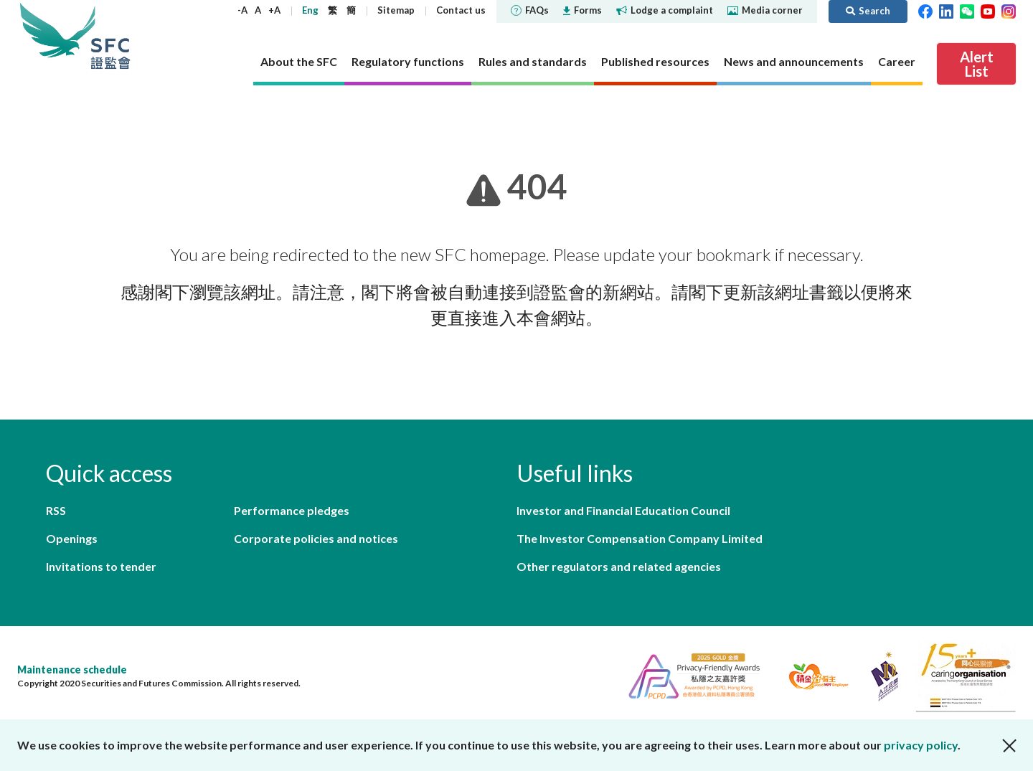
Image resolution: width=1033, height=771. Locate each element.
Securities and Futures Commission (110, 35)
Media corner (765, 10)
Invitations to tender (101, 566)
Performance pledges (291, 510)
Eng (310, 10)
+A (274, 10)
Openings (72, 538)
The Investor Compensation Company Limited (639, 538)
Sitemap (396, 10)
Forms (582, 10)
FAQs (530, 10)
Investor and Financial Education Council (623, 510)
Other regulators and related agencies (618, 566)
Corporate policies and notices (316, 538)
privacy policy (921, 745)
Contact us (461, 10)
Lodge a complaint (664, 10)
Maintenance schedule (72, 669)
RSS (56, 510)
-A (242, 10)
